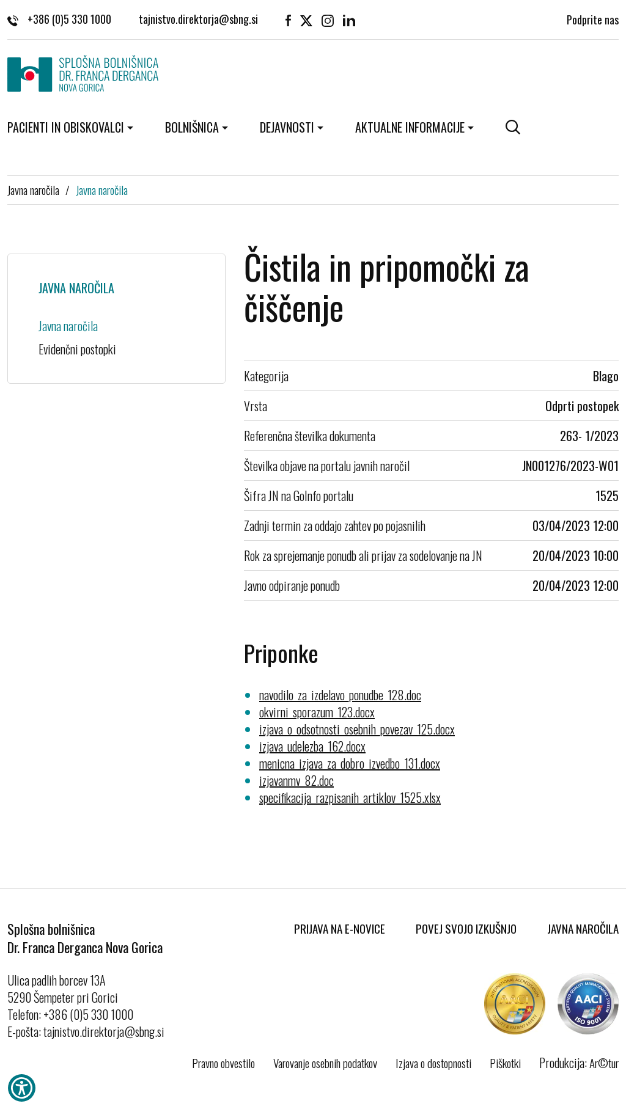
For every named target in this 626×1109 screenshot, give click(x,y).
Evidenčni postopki (77, 349)
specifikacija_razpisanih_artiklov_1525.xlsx (350, 797)
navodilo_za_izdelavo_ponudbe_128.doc (340, 695)
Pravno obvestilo (223, 1062)
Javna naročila (33, 189)
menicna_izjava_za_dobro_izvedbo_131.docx (349, 763)
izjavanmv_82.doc (296, 780)
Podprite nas (593, 18)
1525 (607, 495)
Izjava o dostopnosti (433, 1062)
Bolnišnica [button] (192, 127)
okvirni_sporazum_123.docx (317, 712)
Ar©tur (604, 1062)
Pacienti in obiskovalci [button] (65, 127)
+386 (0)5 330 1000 (59, 18)
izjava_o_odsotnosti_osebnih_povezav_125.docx (357, 729)
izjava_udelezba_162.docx (312, 746)
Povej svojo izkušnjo (466, 928)
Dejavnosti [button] (287, 127)
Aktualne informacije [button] (410, 127)
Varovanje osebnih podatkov (325, 1062)
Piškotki (505, 1062)
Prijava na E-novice (339, 928)
